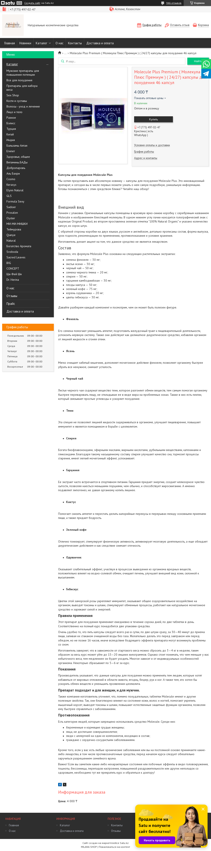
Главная (9, 43)
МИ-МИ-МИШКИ (17, 224)
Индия (10, 140)
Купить (153, 119)
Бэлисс (10, 123)
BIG (8, 263)
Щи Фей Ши (14, 274)
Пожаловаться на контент (114, 846)
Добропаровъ (15, 168)
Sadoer (11, 207)
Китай (10, 134)
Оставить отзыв (179, 25)
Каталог (41, 43)
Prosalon (12, 213)
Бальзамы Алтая (16, 145)
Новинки (25, 43)
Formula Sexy (15, 201)
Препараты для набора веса (21, 88)
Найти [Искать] (198, 61)
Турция (11, 129)
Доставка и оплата (100, 43)
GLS (9, 196)
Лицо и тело (14, 112)
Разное (11, 118)
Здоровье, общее (18, 157)
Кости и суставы (16, 101)
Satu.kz (124, 843)
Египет (10, 151)
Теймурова (13, 229)
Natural (11, 240)
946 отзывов (174, 3)
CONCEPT (12, 268)
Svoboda (12, 252)
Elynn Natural (14, 190)
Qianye (11, 235)
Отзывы (11, 296)
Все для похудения (19, 80)
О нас (60, 43)
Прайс (10, 304)
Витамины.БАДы (17, 162)
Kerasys (11, 185)
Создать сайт (32, 3)
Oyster (10, 218)
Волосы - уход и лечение (23, 106)
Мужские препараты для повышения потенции (22, 73)
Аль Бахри (13, 173)
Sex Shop (12, 95)
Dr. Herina (12, 280)
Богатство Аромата (18, 246)
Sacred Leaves (15, 257)
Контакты (75, 43)
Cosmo (10, 179)
